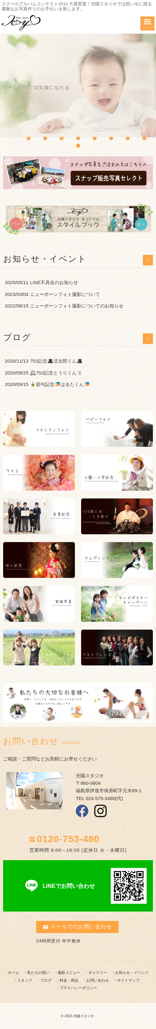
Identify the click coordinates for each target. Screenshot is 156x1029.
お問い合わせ (97, 980)
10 (78, 146)
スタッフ (24, 980)
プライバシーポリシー (78, 988)
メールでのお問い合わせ (77, 927)
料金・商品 (69, 980)
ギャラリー (97, 972)
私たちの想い (38, 972)
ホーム (13, 972)
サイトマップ (128, 980)
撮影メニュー (69, 972)
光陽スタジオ (83, 1016)
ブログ (45, 980)
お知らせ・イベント (132, 972)
